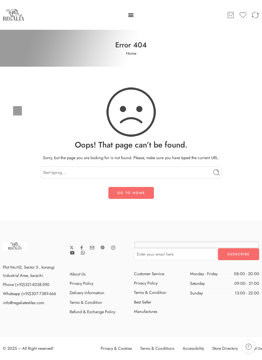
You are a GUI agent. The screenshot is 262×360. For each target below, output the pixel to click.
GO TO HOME (131, 192)
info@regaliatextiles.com (23, 303)
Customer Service (149, 274)
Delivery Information (87, 293)
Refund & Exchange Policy (92, 312)
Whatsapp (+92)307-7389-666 (29, 293)
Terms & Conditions (157, 348)
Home (131, 53)
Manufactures (145, 311)
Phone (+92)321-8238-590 (26, 284)
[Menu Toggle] (131, 15)
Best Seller (142, 302)
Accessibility (193, 348)
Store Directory (225, 348)
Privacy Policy (81, 283)
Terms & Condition (86, 302)
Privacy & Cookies (116, 348)
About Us (78, 274)
